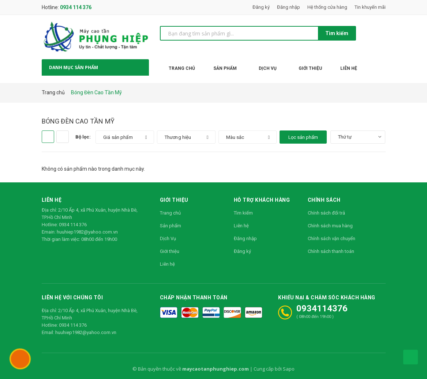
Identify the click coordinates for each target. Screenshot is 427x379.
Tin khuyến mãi (370, 7)
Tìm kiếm (336, 33)
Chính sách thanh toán (331, 251)
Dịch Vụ (168, 238)
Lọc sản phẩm (303, 137)
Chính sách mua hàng (330, 225)
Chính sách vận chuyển (331, 238)
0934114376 (322, 308)
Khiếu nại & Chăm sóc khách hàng (326, 297)
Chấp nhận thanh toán (194, 297)
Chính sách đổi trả (326, 213)
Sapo (289, 368)
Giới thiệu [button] (174, 199)
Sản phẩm (170, 225)
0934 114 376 (75, 7)
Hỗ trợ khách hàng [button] (262, 199)
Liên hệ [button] (52, 199)
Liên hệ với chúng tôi (72, 297)
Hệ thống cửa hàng (327, 7)
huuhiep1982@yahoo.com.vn (87, 232)
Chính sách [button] (324, 199)
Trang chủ (170, 213)
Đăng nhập (288, 7)
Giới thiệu (169, 251)
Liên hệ (167, 264)
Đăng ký (261, 7)
